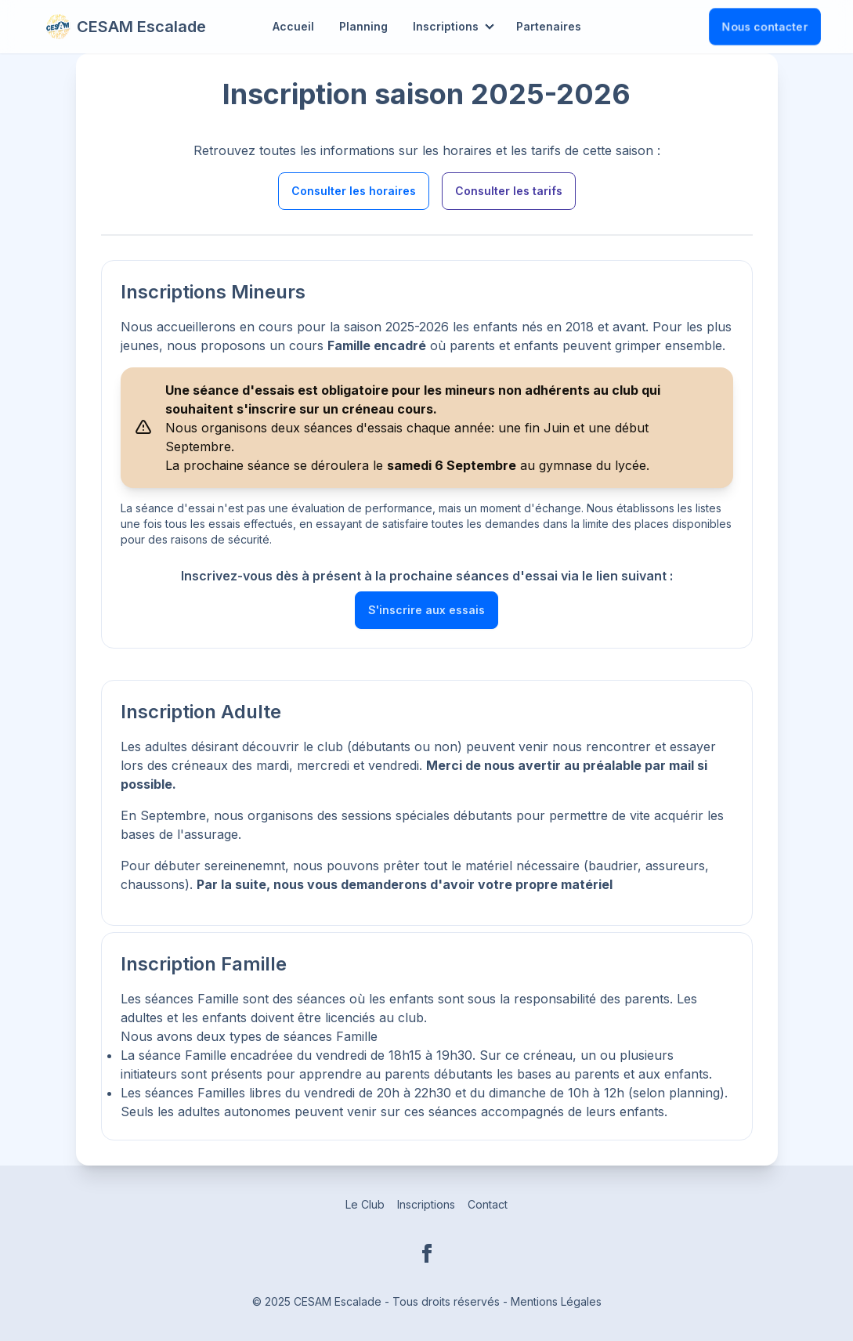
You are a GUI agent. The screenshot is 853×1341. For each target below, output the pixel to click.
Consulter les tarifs (508, 190)
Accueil (293, 26)
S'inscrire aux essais (426, 609)
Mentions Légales (556, 1301)
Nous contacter (764, 26)
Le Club (365, 1204)
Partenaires (548, 26)
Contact (488, 1204)
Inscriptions (446, 26)
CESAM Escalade (125, 26)
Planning (363, 26)
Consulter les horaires (353, 190)
